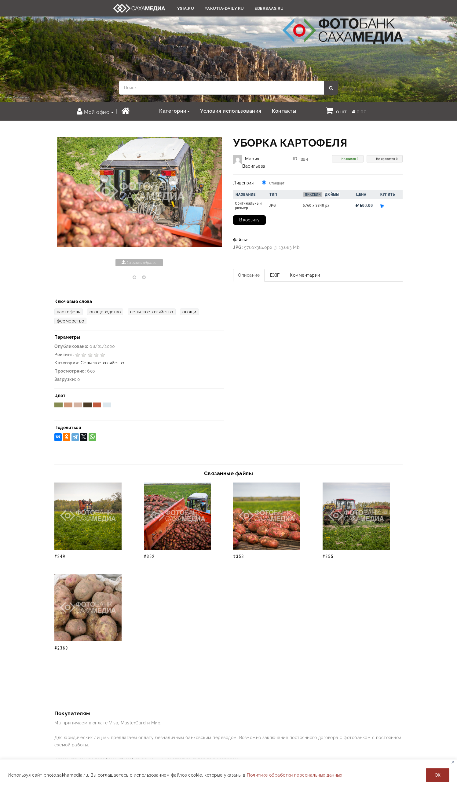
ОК (438, 775)
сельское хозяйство (151, 311)
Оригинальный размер (248, 205)
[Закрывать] (453, 762)
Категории (174, 111)
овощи (189, 311)
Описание (249, 275)
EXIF (275, 275)
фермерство (70, 321)
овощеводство (105, 311)
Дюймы (332, 194)
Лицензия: (244, 182)
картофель (68, 311)
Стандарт (276, 183)
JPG (272, 205)
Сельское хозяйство (102, 362)
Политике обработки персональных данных (294, 775)
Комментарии (305, 275)
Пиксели (313, 194)
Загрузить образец (139, 262)
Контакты (284, 111)
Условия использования (230, 111)
